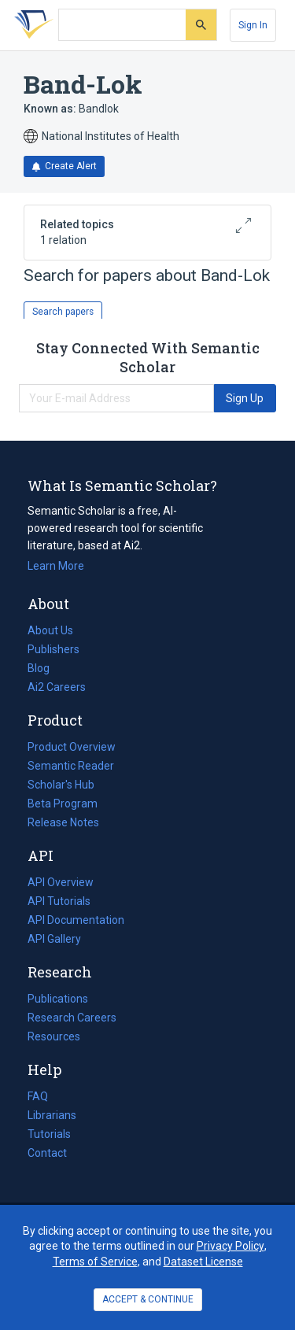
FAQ (38, 1096)
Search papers (63, 311)
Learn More (56, 566)
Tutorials (49, 1134)
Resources (54, 1036)
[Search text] (122, 25)
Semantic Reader (71, 765)
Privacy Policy (230, 1245)
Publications (58, 998)
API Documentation (76, 920)
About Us (50, 630)
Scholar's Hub (61, 784)
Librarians (52, 1115)
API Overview (61, 882)
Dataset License (203, 1261)
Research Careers (72, 1017)
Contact (47, 1153)
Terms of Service (95, 1261)
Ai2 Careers (57, 687)
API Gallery (54, 939)
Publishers (53, 649)
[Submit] (201, 24)
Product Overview (72, 747)
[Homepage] (30, 25)
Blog (45, 668)
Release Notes (63, 822)
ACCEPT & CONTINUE (148, 1299)
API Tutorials (59, 901)
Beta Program (63, 803)
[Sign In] (253, 25)
